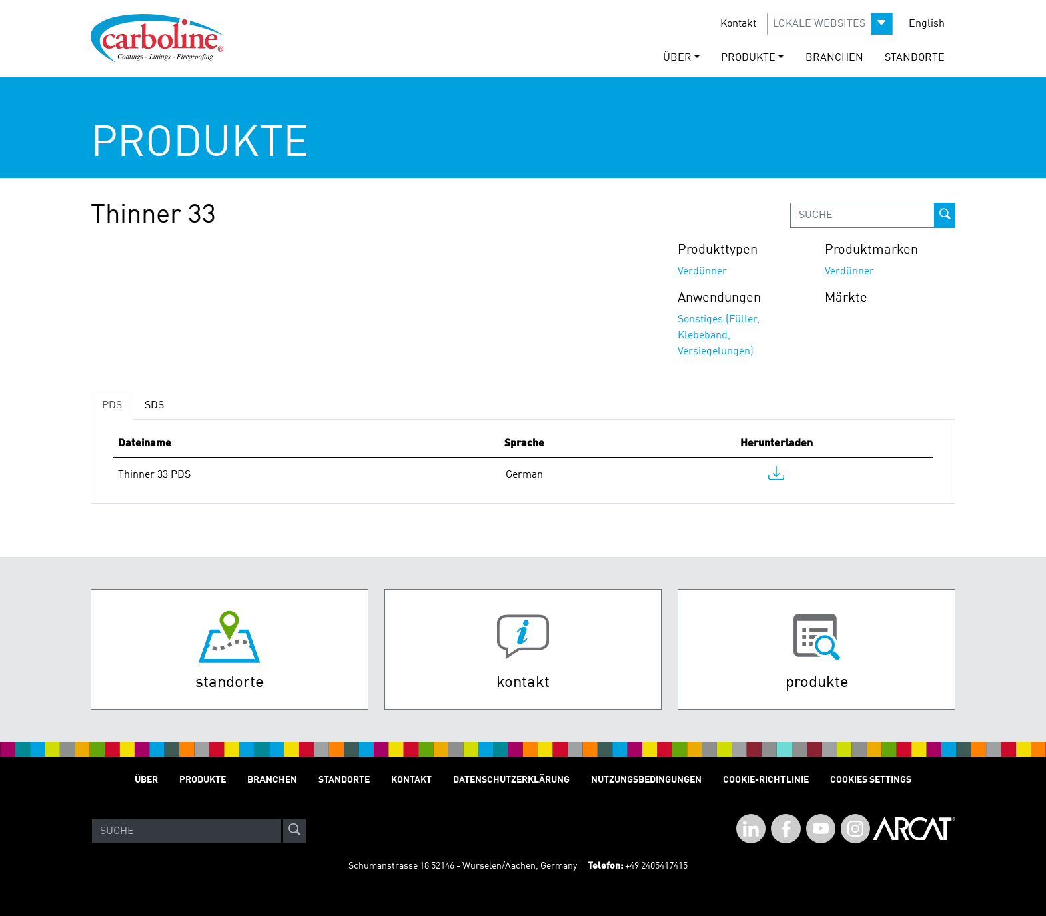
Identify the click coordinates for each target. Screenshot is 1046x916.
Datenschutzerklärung (511, 780)
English (927, 24)
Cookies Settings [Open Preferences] (870, 780)
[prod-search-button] (944, 215)
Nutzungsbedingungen (646, 780)
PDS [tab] (112, 405)
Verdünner (702, 271)
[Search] (186, 831)
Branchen (834, 58)
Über (146, 780)
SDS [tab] (154, 405)
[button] (830, 24)
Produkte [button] (748, 58)
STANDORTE (915, 58)
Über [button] (677, 58)
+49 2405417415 (656, 866)
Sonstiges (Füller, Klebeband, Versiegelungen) (719, 335)
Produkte (202, 780)
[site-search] (294, 831)
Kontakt (738, 24)
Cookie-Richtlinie (766, 780)
